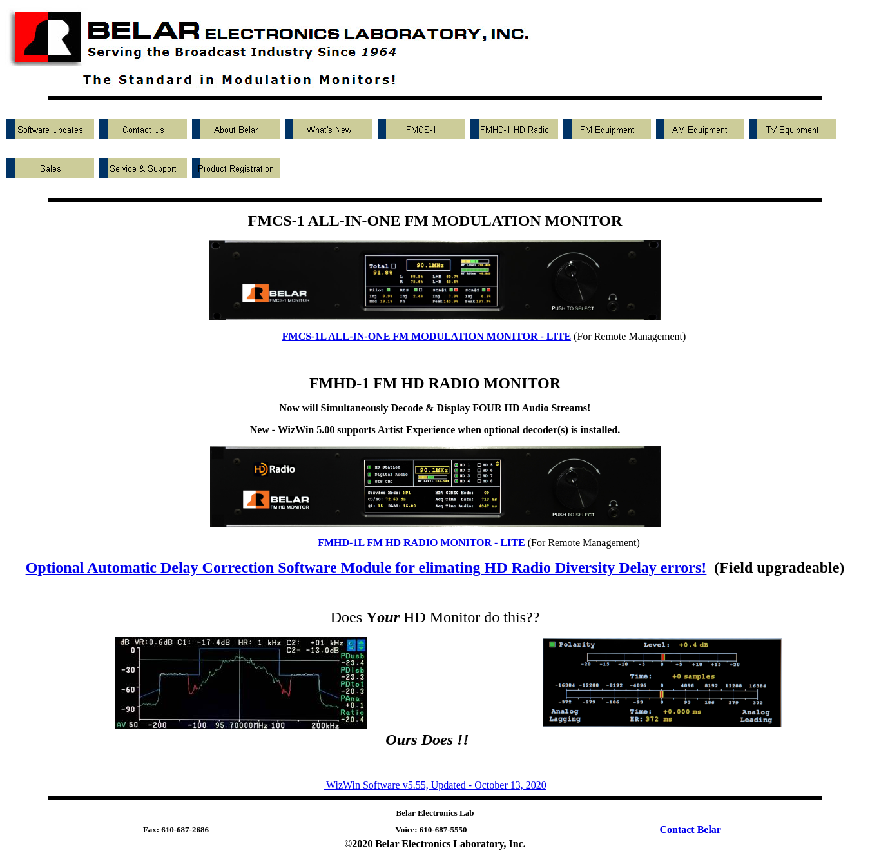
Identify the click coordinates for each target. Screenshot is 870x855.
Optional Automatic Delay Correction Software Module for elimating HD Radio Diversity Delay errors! (366, 567)
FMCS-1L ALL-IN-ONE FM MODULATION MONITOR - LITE (426, 336)
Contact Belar (690, 829)
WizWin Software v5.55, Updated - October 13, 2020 (435, 785)
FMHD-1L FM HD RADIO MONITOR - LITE (421, 542)
